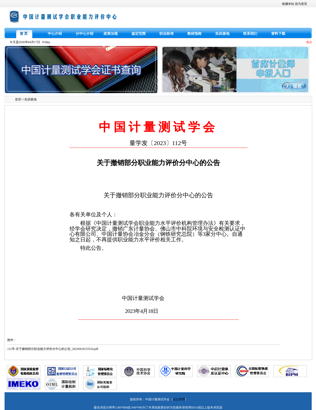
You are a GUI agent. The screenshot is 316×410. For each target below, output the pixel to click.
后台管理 (179, 399)
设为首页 (301, 4)
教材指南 (194, 33)
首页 (18, 99)
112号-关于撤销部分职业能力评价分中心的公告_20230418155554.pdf (52, 349)
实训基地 (222, 33)
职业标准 (166, 33)
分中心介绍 (84, 33)
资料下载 (278, 33)
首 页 (24, 33)
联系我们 (250, 33)
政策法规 (111, 33)
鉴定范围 (138, 33)
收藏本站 (288, 4)
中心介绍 (55, 33)
